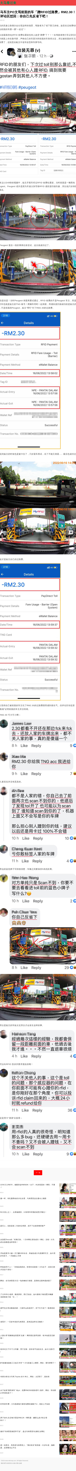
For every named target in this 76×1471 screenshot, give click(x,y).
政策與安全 (9, 1463)
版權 (20, 1463)
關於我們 (3, 1463)
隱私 (17, 1463)
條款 (14, 1463)
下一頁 (38, 1172)
